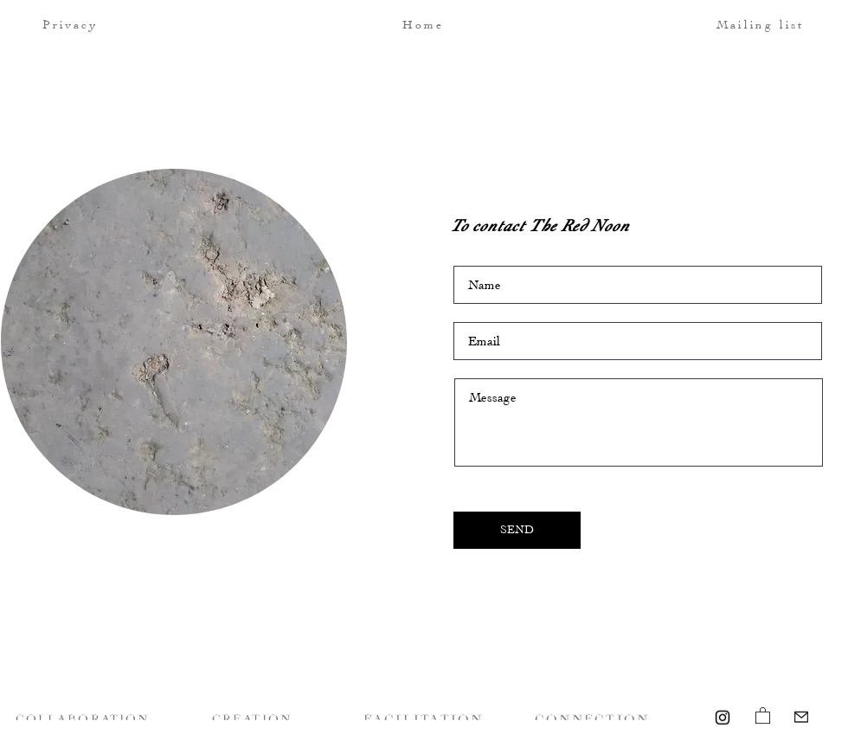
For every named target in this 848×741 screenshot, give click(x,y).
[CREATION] (253, 716)
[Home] (424, 24)
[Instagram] (722, 717)
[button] (729, 24)
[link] (762, 715)
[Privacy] (103, 24)
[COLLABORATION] (84, 716)
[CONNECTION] (594, 716)
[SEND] (517, 530)
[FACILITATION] (425, 716)
